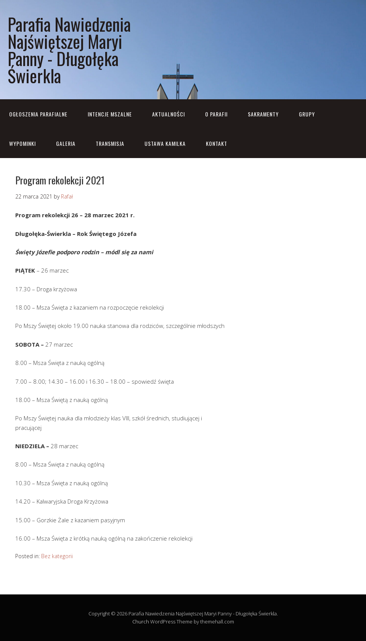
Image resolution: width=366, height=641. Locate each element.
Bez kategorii (57, 556)
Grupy (307, 114)
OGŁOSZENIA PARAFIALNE (38, 114)
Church (140, 621)
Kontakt (216, 143)
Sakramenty (263, 114)
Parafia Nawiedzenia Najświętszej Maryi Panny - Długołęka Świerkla (69, 49)
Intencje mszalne (110, 114)
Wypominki (22, 143)
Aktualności (168, 114)
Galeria (65, 143)
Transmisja (110, 143)
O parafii (216, 114)
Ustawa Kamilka (165, 143)
